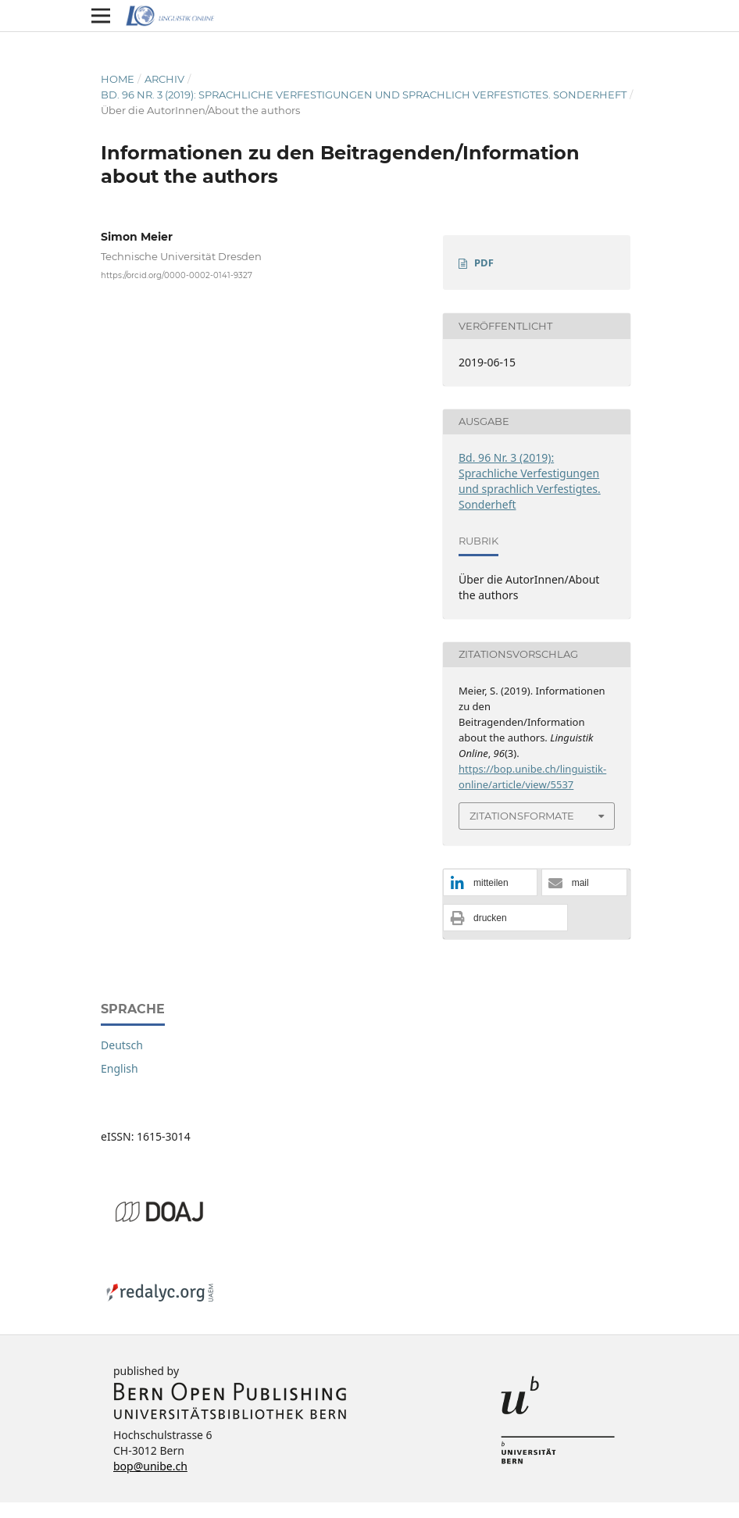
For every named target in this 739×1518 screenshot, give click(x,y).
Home (117, 79)
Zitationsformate (521, 815)
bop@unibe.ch (150, 1466)
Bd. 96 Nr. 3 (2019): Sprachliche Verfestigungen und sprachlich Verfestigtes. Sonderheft (364, 94)
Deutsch (122, 1045)
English (119, 1068)
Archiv (164, 79)
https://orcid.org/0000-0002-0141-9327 (176, 275)
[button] (490, 883)
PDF (484, 262)
